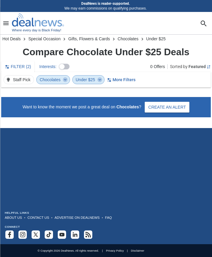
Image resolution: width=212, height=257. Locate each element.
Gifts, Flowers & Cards (89, 38)
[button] (64, 67)
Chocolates (128, 38)
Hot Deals (11, 38)
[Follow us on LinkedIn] (75, 234)
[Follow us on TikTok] (49, 234)
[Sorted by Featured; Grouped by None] (190, 66)
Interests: (48, 66)
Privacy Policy (115, 250)
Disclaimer (137, 250)
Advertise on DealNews (76, 217)
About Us (13, 217)
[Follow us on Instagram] (22, 234)
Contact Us (38, 217)
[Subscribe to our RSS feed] (88, 234)
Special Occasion (44, 38)
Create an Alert (167, 107)
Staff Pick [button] (18, 79)
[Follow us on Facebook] (9, 234)
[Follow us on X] (35, 234)
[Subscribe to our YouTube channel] (62, 234)
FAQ (108, 217)
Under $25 (89, 79)
